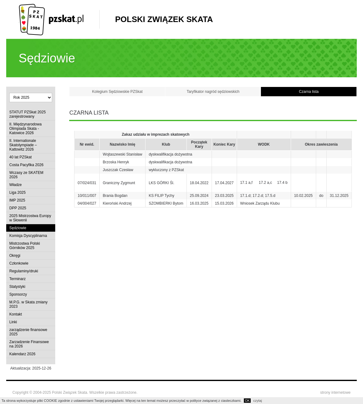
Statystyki (17, 286)
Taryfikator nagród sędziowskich (213, 91)
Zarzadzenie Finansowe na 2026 (29, 344)
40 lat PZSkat (20, 157)
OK (247, 400)
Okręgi (14, 255)
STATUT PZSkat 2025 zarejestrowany (27, 114)
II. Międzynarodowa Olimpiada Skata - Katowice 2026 (25, 128)
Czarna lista (309, 91)
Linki (13, 322)
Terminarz (17, 279)
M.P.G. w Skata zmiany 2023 (28, 304)
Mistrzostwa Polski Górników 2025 (24, 245)
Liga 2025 (17, 192)
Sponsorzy (18, 294)
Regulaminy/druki (23, 271)
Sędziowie (17, 228)
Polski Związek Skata (164, 19)
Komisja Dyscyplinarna (28, 236)
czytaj (257, 400)
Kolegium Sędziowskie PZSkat (117, 91)
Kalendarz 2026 (22, 354)
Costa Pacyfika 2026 (26, 165)
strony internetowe (335, 392)
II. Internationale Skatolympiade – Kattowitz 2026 (23, 145)
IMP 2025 (17, 200)
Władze (15, 185)
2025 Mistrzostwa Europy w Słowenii (30, 218)
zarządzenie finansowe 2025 (28, 332)
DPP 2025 (17, 208)
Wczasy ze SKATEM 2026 (26, 174)
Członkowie (18, 263)
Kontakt (15, 314)
